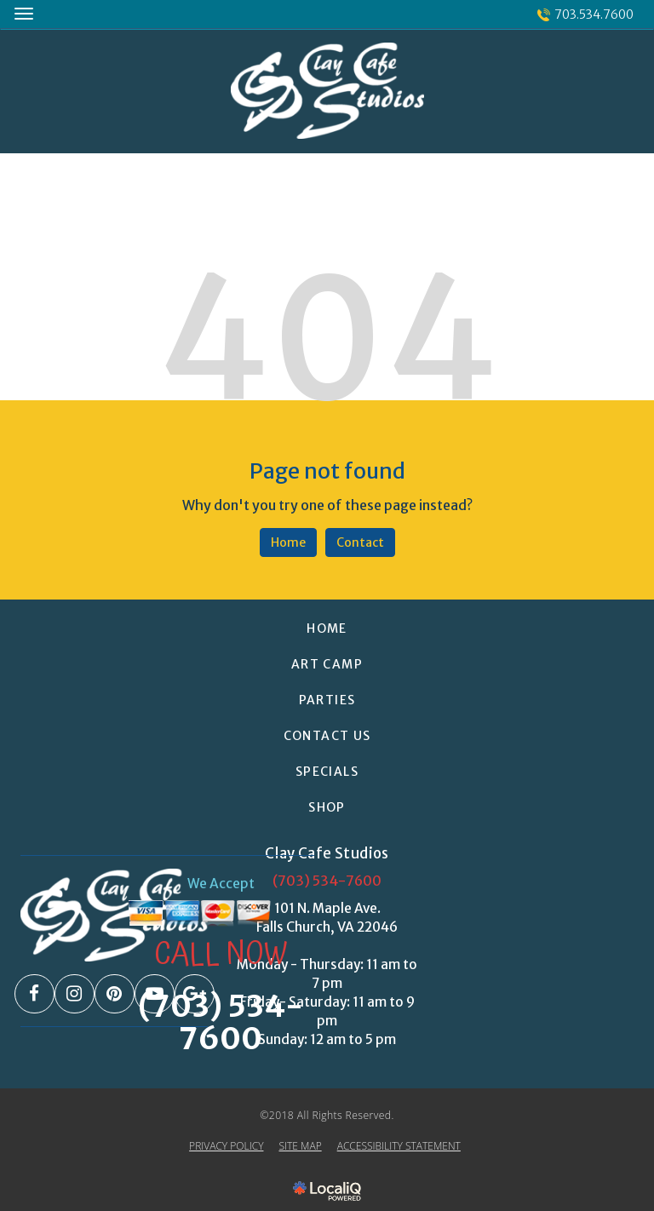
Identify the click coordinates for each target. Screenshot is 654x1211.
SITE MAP (299, 1146)
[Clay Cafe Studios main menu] (23, 13)
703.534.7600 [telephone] (594, 14)
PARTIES (327, 700)
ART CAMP (327, 664)
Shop (327, 807)
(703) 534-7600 (327, 880)
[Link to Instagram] (74, 993)
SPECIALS (327, 771)
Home (288, 542)
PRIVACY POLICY (226, 1146)
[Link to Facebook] (34, 993)
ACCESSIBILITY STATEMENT (399, 1146)
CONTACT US (327, 735)
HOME (327, 628)
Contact (360, 542)
